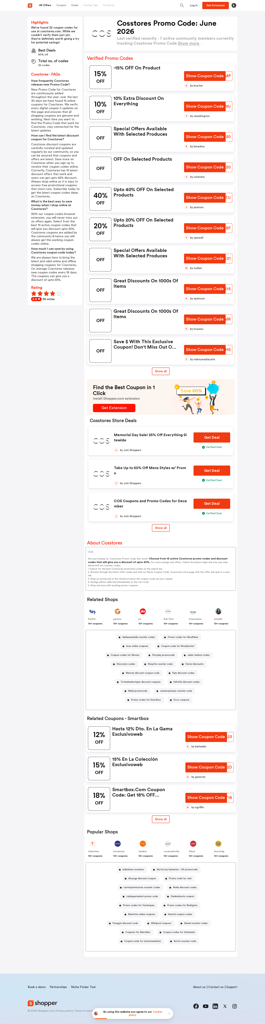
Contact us (216, 987)
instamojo (119, 851)
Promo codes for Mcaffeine (183, 637)
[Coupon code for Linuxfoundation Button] (141, 941)
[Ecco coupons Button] (180, 700)
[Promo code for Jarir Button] (179, 878)
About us (199, 987)
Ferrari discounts (194, 664)
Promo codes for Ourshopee (138, 905)
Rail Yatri (169, 619)
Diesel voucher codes (196, 923)
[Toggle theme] (234, 5)
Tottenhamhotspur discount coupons (141, 682)
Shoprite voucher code (160, 664)
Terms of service (85, 1010)
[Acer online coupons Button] (135, 646)
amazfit (218, 619)
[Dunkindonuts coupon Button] (181, 896)
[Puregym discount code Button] (124, 923)
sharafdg (219, 851)
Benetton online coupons (141, 914)
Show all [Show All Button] (161, 371)
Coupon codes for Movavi (125, 655)
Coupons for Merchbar (137, 932)
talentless (93, 851)
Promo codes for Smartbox (146, 700)
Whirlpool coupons (161, 923)
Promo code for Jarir (180, 878)
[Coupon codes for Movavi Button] (123, 655)
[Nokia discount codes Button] (183, 887)
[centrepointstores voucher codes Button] (140, 887)
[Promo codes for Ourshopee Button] (137, 905)
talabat (142, 851)
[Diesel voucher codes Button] (194, 923)
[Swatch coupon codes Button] (178, 914)
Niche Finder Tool (83, 987)
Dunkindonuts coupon (182, 896)
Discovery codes (126, 664)
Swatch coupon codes (180, 914)
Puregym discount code (125, 923)
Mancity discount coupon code (142, 673)
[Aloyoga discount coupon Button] (141, 878)
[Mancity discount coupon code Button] (141, 673)
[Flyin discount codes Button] (181, 673)
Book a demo (37, 987)
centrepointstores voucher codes (142, 887)
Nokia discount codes (185, 887)
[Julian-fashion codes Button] (197, 655)
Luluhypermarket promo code (142, 896)
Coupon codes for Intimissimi (179, 932)
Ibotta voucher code (185, 941)
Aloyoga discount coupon (142, 878)
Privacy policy (64, 1010)
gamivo (117, 619)
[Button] (194, 5)
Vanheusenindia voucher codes (138, 637)
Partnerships (58, 987)
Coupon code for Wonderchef (177, 646)
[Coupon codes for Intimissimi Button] (177, 932)
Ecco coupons (181, 700)
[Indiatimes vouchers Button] (132, 870)
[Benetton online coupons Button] (140, 914)
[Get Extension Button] (114, 408)
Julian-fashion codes (198, 655)
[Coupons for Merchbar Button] (136, 932)
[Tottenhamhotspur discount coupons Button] (139, 682)
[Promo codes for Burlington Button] (180, 905)
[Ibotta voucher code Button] (183, 941)
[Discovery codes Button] (124, 664)
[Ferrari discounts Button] (193, 664)
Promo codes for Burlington (182, 905)
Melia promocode (137, 691)
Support (231, 987)
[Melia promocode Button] (136, 691)
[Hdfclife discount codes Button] (185, 682)
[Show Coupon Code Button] (205, 76)
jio (139, 619)
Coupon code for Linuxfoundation (142, 941)
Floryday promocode (163, 655)
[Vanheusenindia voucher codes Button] (137, 637)
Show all (161, 819)
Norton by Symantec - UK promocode (177, 869)
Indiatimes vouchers (133, 869)
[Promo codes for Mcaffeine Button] (181, 637)
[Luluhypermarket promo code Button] (141, 896)
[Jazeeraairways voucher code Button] (174, 691)
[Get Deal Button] (212, 437)
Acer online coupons (137, 646)
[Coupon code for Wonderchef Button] (176, 646)
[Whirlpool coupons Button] (159, 923)
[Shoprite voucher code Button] (159, 664)
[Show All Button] (161, 819)
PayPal (91, 619)
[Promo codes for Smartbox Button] (144, 700)
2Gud (192, 851)
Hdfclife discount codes (186, 682)
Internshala (195, 619)
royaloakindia (171, 851)
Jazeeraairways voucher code (176, 691)
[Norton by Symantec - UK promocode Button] (176, 870)
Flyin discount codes (183, 673)
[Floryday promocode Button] (162, 655)
